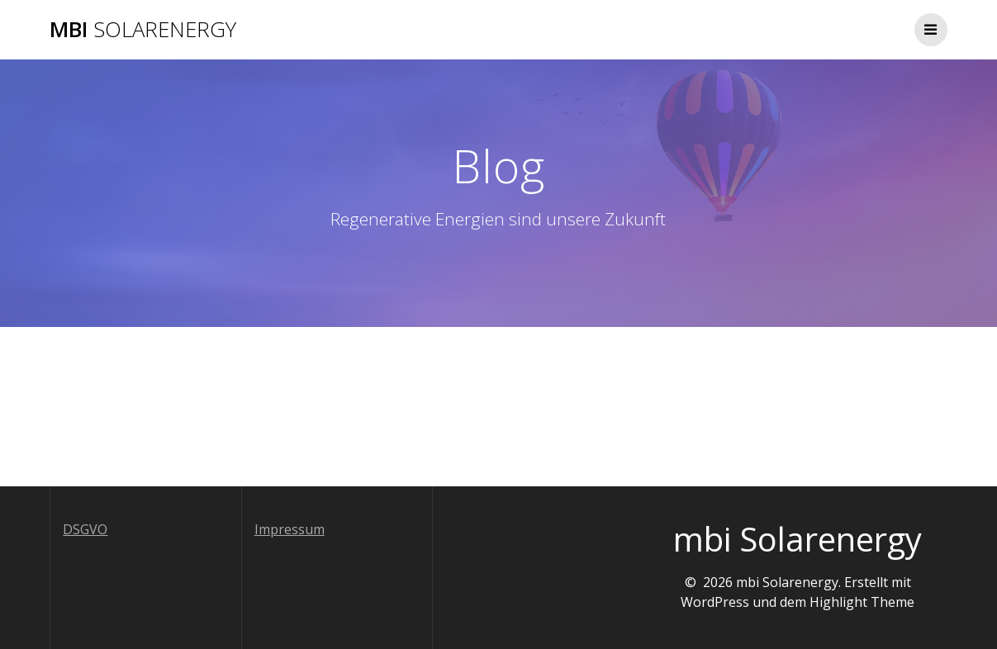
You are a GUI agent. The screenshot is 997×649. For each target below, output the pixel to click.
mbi (143, 29)
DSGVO (85, 529)
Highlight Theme (861, 602)
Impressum (289, 529)
